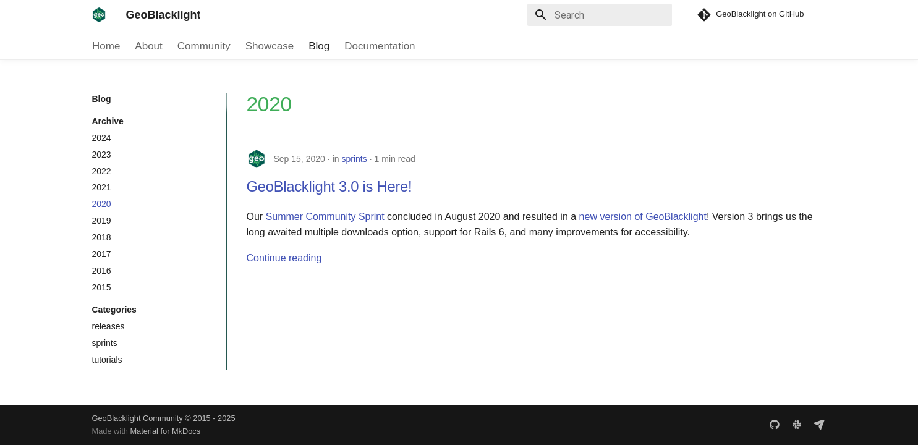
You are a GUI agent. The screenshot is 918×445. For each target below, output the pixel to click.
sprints (354, 159)
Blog (318, 46)
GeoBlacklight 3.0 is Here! (329, 186)
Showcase (269, 46)
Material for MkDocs (165, 431)
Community (203, 46)
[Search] (599, 15)
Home (106, 46)
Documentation (379, 46)
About (148, 46)
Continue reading (284, 258)
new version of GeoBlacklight (643, 216)
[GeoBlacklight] (99, 14)
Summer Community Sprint (325, 216)
